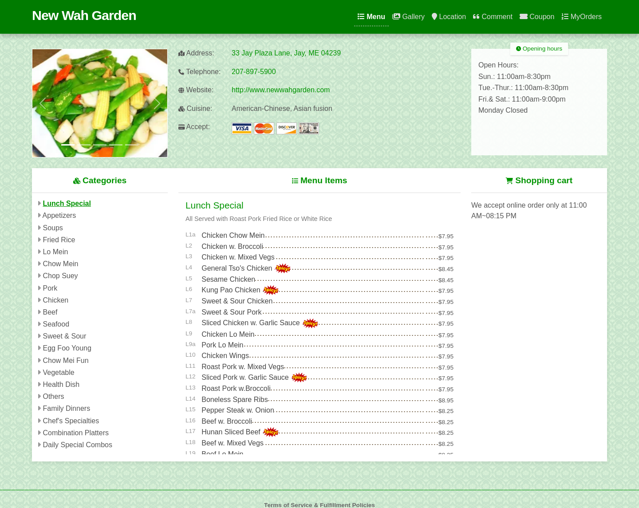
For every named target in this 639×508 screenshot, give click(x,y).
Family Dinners (66, 408)
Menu (371, 16)
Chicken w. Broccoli (232, 246)
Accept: (194, 126)
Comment (493, 16)
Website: (195, 90)
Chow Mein (60, 264)
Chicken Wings (225, 355)
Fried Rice (59, 240)
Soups (53, 228)
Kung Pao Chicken (231, 290)
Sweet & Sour (64, 336)
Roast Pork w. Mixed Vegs (242, 366)
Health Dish (61, 384)
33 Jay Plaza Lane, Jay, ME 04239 (286, 53)
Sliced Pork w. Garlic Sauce (246, 377)
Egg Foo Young (67, 348)
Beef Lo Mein (222, 454)
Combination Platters (76, 433)
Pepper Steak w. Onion (237, 410)
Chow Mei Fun (65, 360)
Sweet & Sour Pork (231, 312)
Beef (50, 312)
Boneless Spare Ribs (234, 399)
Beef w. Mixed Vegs (232, 443)
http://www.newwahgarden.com (281, 90)
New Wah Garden (84, 15)
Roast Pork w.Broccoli (236, 388)
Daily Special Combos (77, 445)
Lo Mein (55, 252)
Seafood (56, 324)
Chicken (55, 300)
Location (449, 16)
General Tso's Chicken (237, 268)
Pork (50, 288)
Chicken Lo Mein (227, 334)
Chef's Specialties (71, 421)
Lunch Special (67, 203)
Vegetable (58, 372)
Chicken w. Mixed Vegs (238, 257)
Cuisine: (195, 108)
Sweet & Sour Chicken (236, 301)
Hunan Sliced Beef (231, 432)
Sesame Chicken (228, 279)
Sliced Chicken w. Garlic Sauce (251, 323)
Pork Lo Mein (222, 345)
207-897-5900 (254, 71)
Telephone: (199, 71)
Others (53, 396)
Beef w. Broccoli (226, 421)
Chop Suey (60, 276)
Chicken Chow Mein (232, 235)
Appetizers (59, 215)
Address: (196, 53)
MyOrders (581, 16)
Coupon (537, 16)
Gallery (408, 16)
